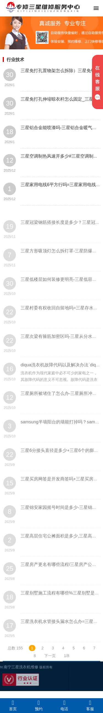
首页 (13, 705)
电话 (64, 705)
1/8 (66, 656)
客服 (90, 705)
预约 (39, 705)
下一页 (50, 656)
